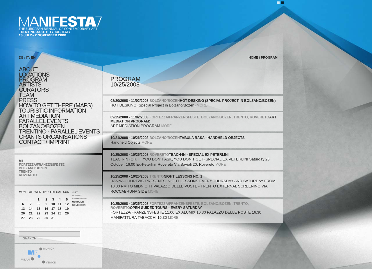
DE (21, 57)
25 (59, 213)
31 (53, 218)
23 (46, 213)
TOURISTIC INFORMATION (52, 110)
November (78, 205)
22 (38, 213)
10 (53, 204)
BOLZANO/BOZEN (33, 168)
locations (34, 74)
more (202, 105)
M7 (21, 161)
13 (23, 208)
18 (59, 208)
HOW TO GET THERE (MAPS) (55, 105)
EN (33, 57)
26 (67, 213)
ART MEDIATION (39, 115)
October (78, 202)
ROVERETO (28, 175)
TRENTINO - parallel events (59, 131)
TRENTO (25, 171)
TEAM (26, 95)
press (28, 100)
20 (23, 213)
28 (31, 218)
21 (31, 213)
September (79, 198)
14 (31, 208)
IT (27, 57)
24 (53, 213)
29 (38, 218)
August (77, 195)
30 (46, 218)
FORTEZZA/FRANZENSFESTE (42, 164)
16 (46, 208)
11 (59, 204)
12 (67, 204)
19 (67, 208)
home (253, 57)
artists (30, 84)
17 (53, 208)
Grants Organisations (53, 136)
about (28, 69)
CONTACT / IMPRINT (44, 142)
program (33, 79)
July (75, 192)
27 (23, 218)
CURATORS (34, 89)
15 (38, 208)
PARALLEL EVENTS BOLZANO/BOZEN (43, 123)
